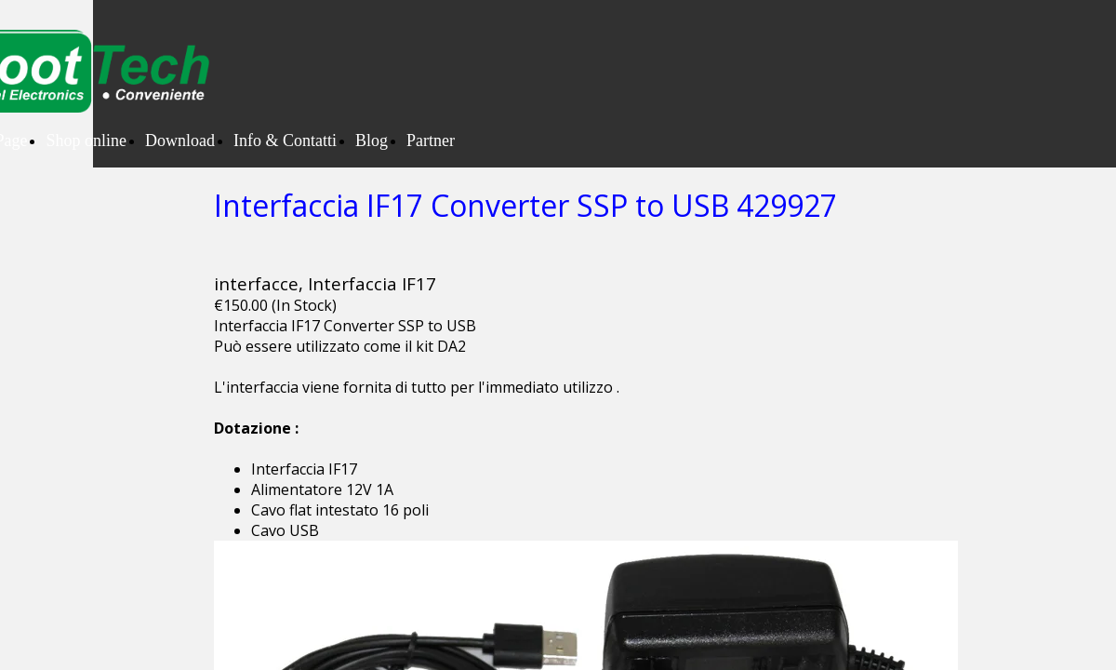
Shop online (86, 140)
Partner (430, 140)
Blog (371, 140)
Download (180, 140)
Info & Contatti (285, 140)
